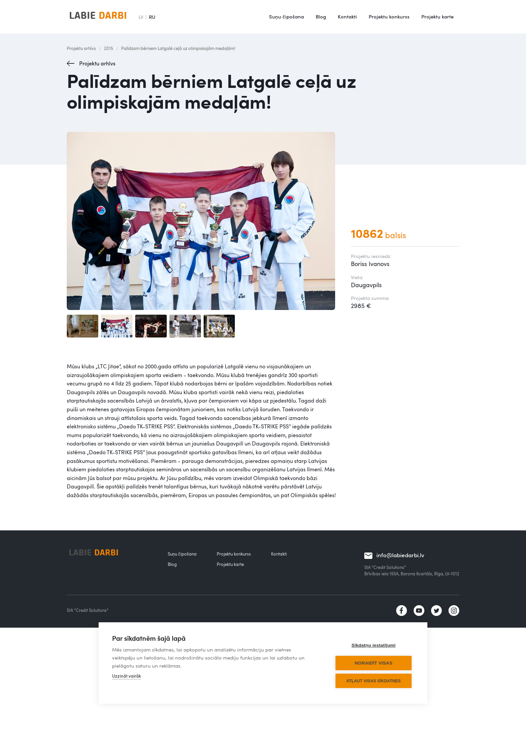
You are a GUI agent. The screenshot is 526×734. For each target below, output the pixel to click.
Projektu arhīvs (81, 48)
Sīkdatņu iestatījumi (374, 645)
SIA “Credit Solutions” (87, 610)
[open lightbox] (202, 221)
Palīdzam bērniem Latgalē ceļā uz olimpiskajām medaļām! (178, 48)
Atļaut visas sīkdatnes (373, 681)
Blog (321, 16)
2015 (108, 48)
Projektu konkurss (389, 16)
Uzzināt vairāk (126, 676)
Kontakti (347, 16)
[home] (98, 16)
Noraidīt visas (373, 663)
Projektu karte (437, 16)
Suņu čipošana (286, 16)
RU (152, 16)
